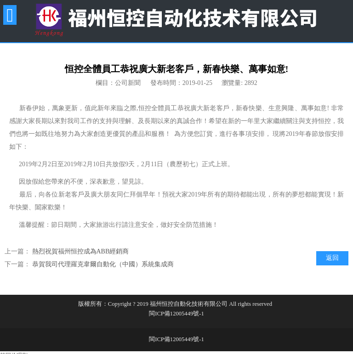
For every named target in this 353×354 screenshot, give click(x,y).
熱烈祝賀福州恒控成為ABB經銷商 (80, 251)
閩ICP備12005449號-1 (176, 313)
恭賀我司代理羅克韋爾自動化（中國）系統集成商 (103, 264)
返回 (332, 257)
